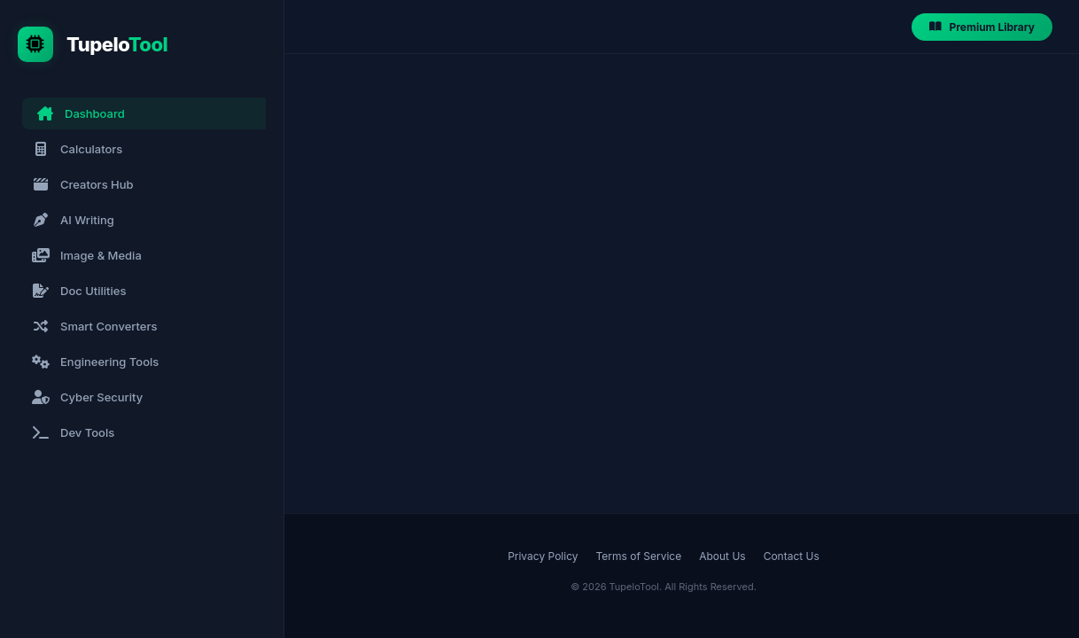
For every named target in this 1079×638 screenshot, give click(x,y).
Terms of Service (639, 556)
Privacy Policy (543, 556)
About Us (722, 556)
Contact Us (791, 556)
